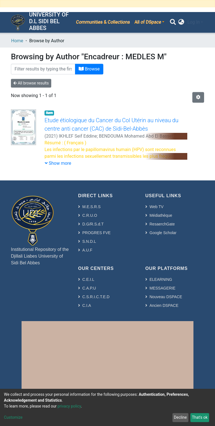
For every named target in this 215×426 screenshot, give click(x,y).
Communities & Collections (103, 22)
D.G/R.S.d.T (93, 224)
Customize (13, 417)
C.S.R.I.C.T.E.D (95, 297)
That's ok (199, 417)
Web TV (156, 206)
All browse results (31, 83)
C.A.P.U (89, 288)
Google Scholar (163, 232)
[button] (181, 22)
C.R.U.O (89, 215)
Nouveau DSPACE (165, 297)
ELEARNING (160, 279)
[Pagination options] (198, 97)
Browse (89, 69)
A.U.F (87, 250)
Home (17, 40)
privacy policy (69, 406)
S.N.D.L (89, 241)
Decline (180, 417)
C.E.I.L (88, 279)
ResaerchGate (162, 224)
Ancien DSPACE (163, 305)
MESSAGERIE (162, 288)
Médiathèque (160, 215)
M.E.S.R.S (91, 206)
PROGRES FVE (96, 232)
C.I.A (86, 305)
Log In (193, 22)
